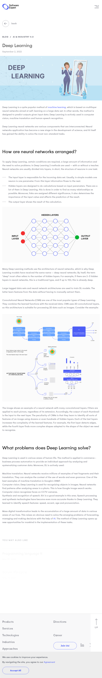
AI (54, 518)
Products (8, 621)
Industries (8, 642)
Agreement (49, 662)
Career (57, 635)
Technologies (10, 635)
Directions (59, 621)
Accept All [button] (15, 670)
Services (7, 628)
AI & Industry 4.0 (23, 37)
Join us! (65, 645)
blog (5, 37)
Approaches (10, 648)
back (9, 23)
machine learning (57, 107)
